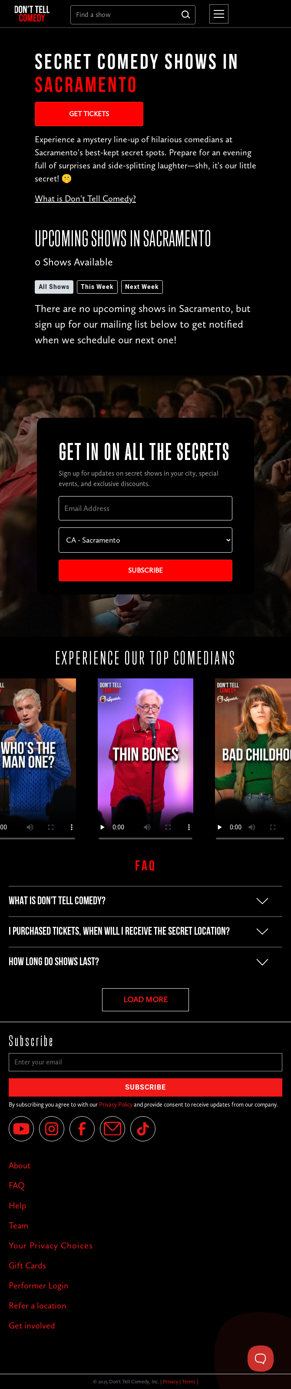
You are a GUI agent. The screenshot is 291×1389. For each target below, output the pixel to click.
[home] (35, 14)
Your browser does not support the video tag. (145, 763)
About (19, 1165)
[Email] (112, 1128)
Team (18, 1225)
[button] (217, 13)
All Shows (54, 287)
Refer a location (37, 1305)
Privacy (170, 1382)
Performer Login (39, 1285)
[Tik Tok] (142, 1128)
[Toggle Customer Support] (261, 1358)
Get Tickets (89, 114)
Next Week (142, 287)
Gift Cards (27, 1265)
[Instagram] (51, 1128)
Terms (188, 1382)
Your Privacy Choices (51, 1245)
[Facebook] (82, 1128)
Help (17, 1205)
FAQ (17, 1185)
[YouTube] (21, 1128)
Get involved (32, 1325)
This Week (97, 287)
